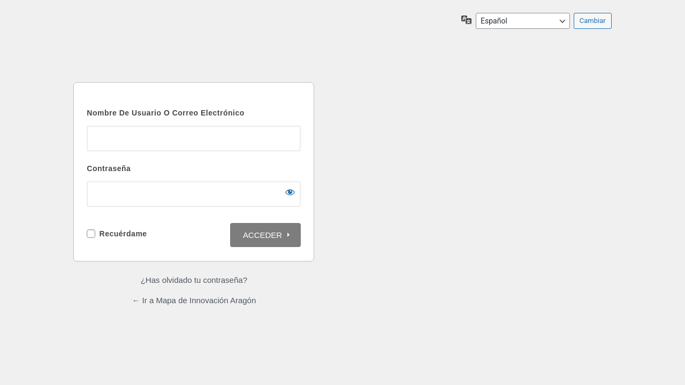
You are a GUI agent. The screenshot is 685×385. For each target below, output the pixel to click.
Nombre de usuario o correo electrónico (165, 113)
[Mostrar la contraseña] (290, 192)
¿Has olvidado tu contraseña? (194, 279)
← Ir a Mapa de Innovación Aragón (194, 300)
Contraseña (109, 168)
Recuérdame (123, 233)
